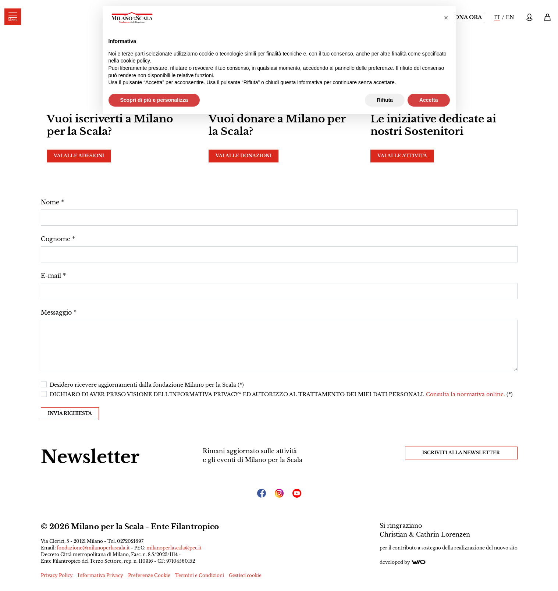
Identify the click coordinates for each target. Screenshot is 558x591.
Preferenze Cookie (149, 575)
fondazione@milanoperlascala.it (93, 548)
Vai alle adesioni (79, 155)
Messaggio (56, 312)
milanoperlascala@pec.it (174, 548)
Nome (50, 202)
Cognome (55, 239)
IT (497, 17)
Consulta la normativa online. (466, 394)
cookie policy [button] (135, 61)
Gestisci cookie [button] (245, 575)
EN (510, 17)
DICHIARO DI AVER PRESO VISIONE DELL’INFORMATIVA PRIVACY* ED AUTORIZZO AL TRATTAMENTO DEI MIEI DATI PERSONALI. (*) (281, 394)
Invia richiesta (70, 413)
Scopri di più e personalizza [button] (154, 100)
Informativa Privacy (100, 575)
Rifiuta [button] (385, 100)
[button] (446, 18)
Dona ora (465, 17)
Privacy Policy (57, 575)
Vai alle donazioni (243, 155)
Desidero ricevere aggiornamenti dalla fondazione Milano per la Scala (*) (147, 385)
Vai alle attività (402, 155)
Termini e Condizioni (199, 575)
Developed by (403, 562)
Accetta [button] (428, 100)
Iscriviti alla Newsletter (461, 452)
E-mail (51, 275)
